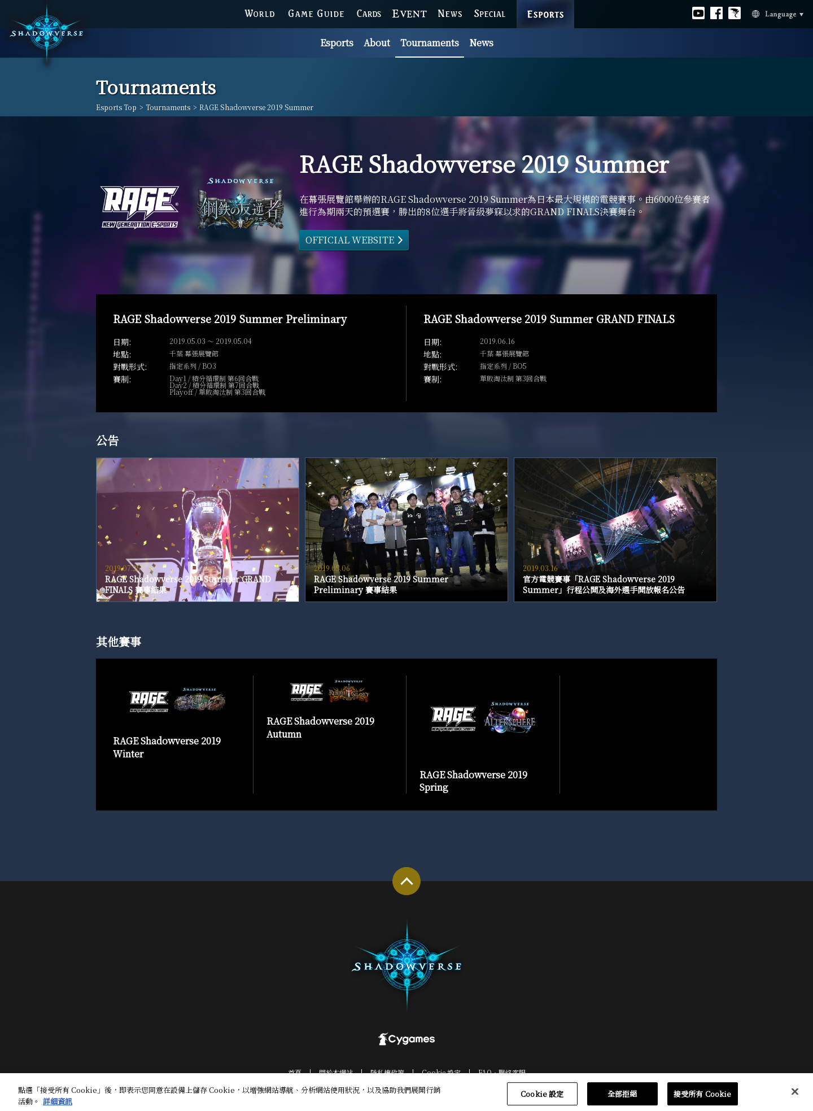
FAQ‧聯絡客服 (502, 1072)
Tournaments (429, 42)
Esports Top (116, 107)
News (481, 42)
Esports (336, 42)
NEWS (450, 13)
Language (764, 13)
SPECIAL (489, 13)
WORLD (259, 13)
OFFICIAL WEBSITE (349, 239)
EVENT (410, 13)
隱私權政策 (387, 1072)
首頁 (294, 1072)
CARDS (369, 13)
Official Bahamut (734, 13)
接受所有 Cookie (702, 1098)
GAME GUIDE (315, 13)
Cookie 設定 (441, 1072)
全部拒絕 (622, 1098)
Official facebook (716, 13)
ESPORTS (545, 3)
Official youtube (698, 13)
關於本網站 (336, 1072)
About (377, 42)
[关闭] (795, 1096)
